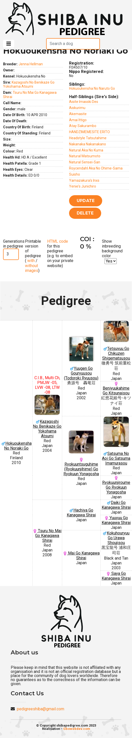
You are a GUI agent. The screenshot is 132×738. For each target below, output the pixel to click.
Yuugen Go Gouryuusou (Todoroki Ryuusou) (81, 358)
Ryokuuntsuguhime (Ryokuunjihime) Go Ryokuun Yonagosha (81, 453)
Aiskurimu (77, 108)
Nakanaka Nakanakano (87, 144)
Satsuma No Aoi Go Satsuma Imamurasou (116, 441)
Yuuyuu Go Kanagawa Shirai (116, 520)
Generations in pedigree (13, 244)
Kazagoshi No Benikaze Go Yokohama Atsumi (29, 84)
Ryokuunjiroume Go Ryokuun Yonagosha (116, 485)
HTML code (57, 241)
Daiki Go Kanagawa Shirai (116, 505)
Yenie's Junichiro (82, 186)
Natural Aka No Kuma (86, 150)
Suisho (74, 174)
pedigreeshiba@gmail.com (40, 708)
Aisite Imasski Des (83, 102)
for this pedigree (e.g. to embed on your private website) (60, 253)
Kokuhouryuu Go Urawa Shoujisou (116, 538)
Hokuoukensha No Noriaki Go (16, 446)
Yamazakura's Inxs (84, 180)
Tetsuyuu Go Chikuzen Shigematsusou (116, 341)
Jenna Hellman (31, 64)
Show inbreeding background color (112, 248)
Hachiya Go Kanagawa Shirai (81, 512)
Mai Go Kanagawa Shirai (81, 555)
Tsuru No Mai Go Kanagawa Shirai (47, 535)
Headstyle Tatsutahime (88, 138)
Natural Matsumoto (84, 156)
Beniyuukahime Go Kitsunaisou (116, 388)
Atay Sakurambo (82, 126)
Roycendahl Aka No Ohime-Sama (96, 168)
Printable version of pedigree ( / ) (33, 256)
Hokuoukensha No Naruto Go (92, 88)
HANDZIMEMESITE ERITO (89, 132)
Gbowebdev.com (76, 729)
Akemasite (78, 114)
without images (31, 268)
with (30, 260)
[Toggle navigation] (8, 44)
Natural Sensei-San (84, 162)
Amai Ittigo (78, 120)
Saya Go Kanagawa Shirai (116, 576)
